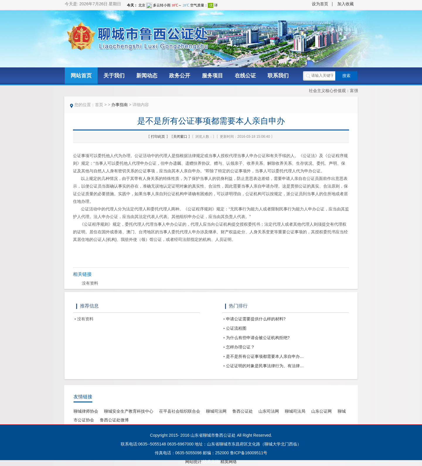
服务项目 (212, 76)
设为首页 (320, 3)
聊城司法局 (295, 411)
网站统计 (193, 461)
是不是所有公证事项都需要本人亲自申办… (265, 356)
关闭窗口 (180, 137)
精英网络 (228, 461)
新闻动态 (146, 76)
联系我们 (278, 76)
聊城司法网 (216, 411)
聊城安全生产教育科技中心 (128, 411)
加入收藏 (345, 3)
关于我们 (114, 76)
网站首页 (81, 76)
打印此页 (158, 137)
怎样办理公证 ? (240, 347)
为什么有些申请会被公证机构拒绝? (258, 337)
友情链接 (83, 396)
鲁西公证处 (242, 411)
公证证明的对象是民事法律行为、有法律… (265, 365)
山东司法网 (268, 411)
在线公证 (245, 76)
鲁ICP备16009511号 (249, 452)
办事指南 (119, 104)
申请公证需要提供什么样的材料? (256, 319)
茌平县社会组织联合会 (179, 411)
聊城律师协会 (86, 411)
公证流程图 (236, 328)
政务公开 (179, 76)
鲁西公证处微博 (114, 420)
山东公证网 (321, 411)
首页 (99, 104)
